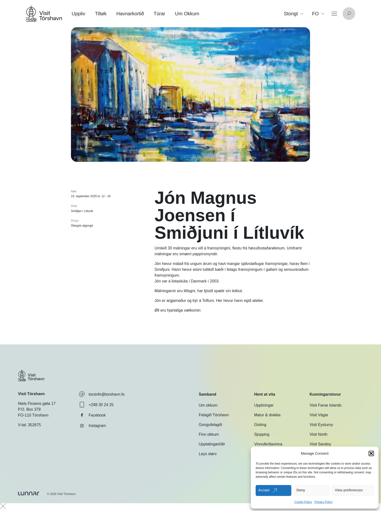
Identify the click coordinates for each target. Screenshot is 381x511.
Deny (300, 490)
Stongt (293, 13)
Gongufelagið (210, 425)
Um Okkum (187, 13)
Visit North (319, 434)
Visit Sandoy (320, 444)
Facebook (92, 415)
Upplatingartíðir (212, 444)
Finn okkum (209, 434)
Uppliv (78, 13)
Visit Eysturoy (321, 425)
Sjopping (261, 434)
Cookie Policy (303, 502)
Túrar (159, 13)
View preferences (349, 490)
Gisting (260, 425)
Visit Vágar (319, 415)
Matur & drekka (267, 415)
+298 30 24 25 (96, 405)
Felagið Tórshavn (214, 415)
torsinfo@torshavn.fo (102, 394)
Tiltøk (101, 13)
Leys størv (208, 454)
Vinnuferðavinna (268, 444)
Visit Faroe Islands (325, 405)
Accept (263, 490)
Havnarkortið (130, 13)
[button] (371, 453)
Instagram (92, 426)
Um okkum (208, 405)
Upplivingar (264, 405)
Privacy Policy (323, 502)
